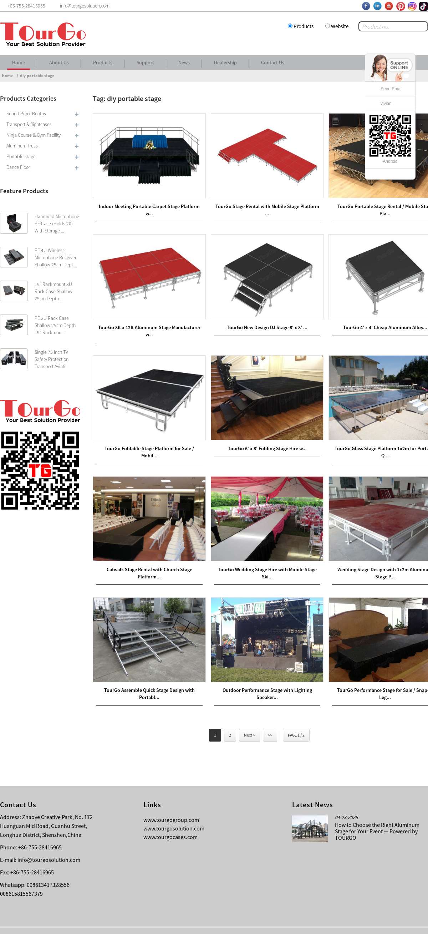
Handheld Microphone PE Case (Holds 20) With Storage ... (57, 223)
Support (145, 62)
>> (270, 720)
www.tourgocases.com (170, 822)
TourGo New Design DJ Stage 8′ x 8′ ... (260, 321)
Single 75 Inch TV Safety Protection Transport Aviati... (51, 359)
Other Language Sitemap (377, 923)
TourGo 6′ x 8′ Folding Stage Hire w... (260, 439)
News (184, 62)
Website (339, 26)
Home (18, 62)
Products (304, 26)
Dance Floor (18, 167)
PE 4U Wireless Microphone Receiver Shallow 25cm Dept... (55, 257)
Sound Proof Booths (26, 113)
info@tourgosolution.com (48, 845)
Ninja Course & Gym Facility (33, 135)
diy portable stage (37, 75)
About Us (59, 62)
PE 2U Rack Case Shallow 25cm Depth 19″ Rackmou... (55, 325)
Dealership (225, 62)
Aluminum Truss (22, 145)
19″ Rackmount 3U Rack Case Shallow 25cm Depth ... (53, 291)
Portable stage (21, 156)
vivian (386, 103)
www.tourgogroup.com (171, 805)
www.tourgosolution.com (173, 813)
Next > (249, 720)
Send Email (391, 88)
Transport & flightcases (29, 124)
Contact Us (272, 62)
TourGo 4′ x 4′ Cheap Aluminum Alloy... (374, 321)
